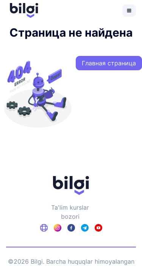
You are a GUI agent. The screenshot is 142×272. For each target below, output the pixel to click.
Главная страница (109, 63)
